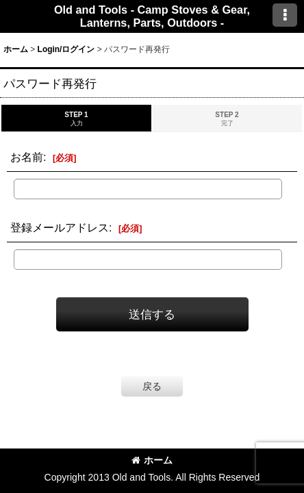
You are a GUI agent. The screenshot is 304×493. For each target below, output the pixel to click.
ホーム (152, 460)
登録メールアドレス (59, 227)
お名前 (26, 157)
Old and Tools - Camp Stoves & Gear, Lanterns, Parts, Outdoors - (152, 16)
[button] (285, 15)
